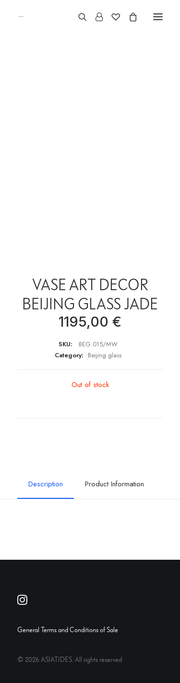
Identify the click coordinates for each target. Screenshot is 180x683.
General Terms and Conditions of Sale (67, 629)
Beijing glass (104, 355)
